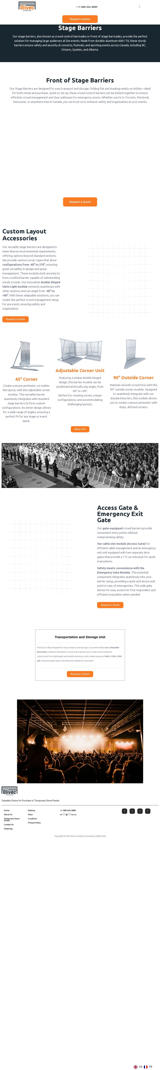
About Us (8, 815)
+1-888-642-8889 (68, 810)
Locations (32, 819)
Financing (8, 829)
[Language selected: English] (144, 1067)
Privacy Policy (34, 823)
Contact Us (9, 825)
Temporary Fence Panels (12, 820)
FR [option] (150, 1066)
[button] (140, 7)
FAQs (30, 815)
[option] (148, 1067)
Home (6, 810)
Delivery (31, 810)
